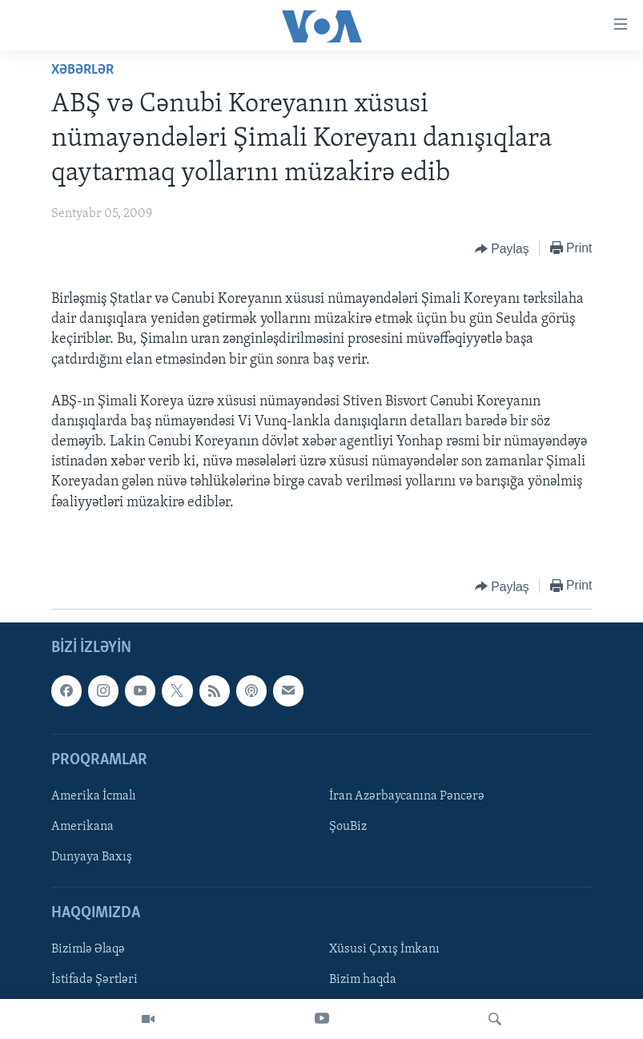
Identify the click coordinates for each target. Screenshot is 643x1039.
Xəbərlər (82, 70)
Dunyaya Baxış (91, 857)
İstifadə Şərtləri (94, 980)
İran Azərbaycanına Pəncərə (406, 796)
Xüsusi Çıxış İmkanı (384, 950)
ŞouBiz (348, 826)
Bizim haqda (362, 980)
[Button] (502, 249)
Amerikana (82, 826)
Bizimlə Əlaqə (88, 950)
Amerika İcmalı (93, 796)
